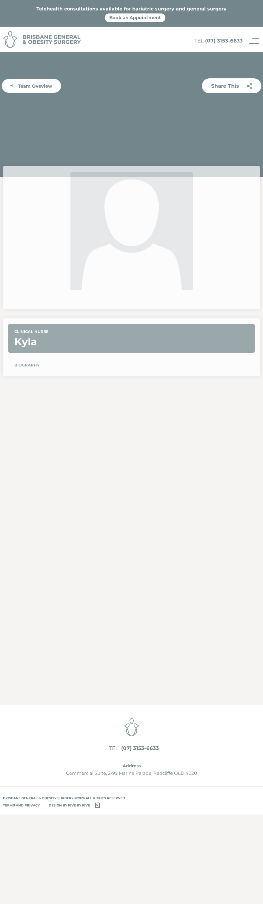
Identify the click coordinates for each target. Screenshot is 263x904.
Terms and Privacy (21, 805)
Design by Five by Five (69, 805)
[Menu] (254, 41)
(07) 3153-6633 (218, 41)
